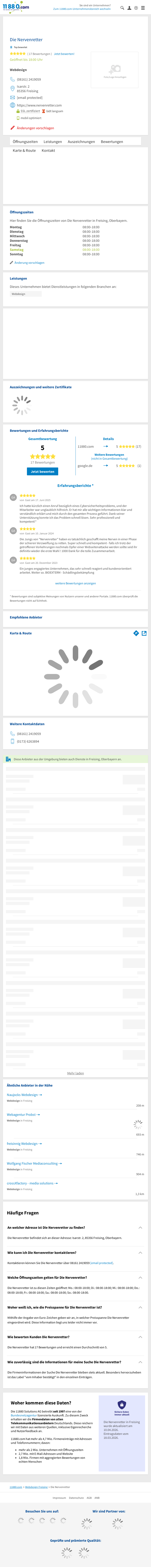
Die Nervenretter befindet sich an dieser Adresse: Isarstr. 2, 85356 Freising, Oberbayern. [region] (64, 1238)
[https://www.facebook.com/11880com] (21, 1521)
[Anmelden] (130, 8)
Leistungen (53, 141)
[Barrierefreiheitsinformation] (137, 8)
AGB (89, 1498)
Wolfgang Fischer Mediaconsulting (32, 1163)
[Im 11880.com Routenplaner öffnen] (136, 632)
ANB (97, 1498)
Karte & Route (24, 150)
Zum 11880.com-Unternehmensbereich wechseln (82, 9)
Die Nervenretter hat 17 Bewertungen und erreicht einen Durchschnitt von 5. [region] (57, 1347)
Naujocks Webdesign (22, 1094)
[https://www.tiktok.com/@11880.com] (31, 1521)
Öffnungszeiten (25, 141)
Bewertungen (112, 141)
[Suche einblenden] (124, 8)
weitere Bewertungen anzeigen (75, 583)
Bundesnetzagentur (24, 1415)
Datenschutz (76, 1498)
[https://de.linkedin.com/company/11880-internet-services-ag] (63, 1521)
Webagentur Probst (21, 1114)
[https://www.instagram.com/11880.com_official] (42, 1521)
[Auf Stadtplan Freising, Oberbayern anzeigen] (144, 633)
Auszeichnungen (81, 141)
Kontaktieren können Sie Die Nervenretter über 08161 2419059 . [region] (60, 1263)
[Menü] (144, 8)
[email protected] (101, 1263)
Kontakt (48, 150)
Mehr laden (75, 1073)
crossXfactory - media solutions (30, 1183)
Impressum (59, 1498)
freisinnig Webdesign (22, 1143)
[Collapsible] (140, 1227)
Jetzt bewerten (42, 471)
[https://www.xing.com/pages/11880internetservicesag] (53, 1521)
